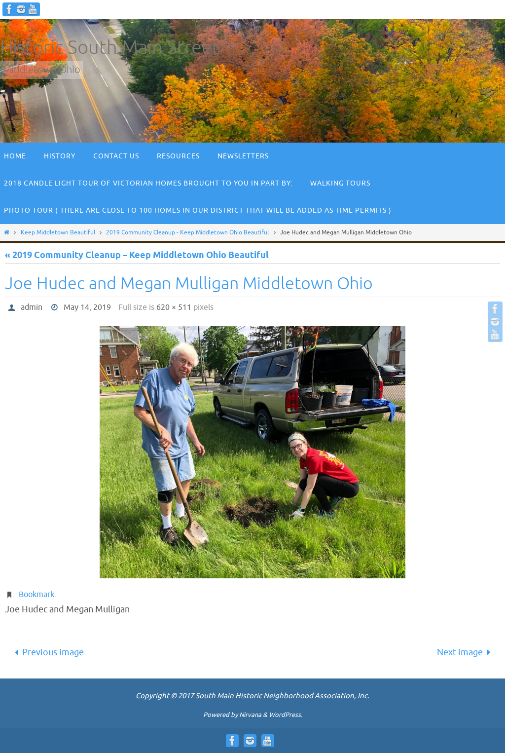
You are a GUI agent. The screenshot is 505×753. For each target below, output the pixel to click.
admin (31, 307)
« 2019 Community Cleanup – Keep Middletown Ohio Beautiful (137, 256)
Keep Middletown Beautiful (58, 232)
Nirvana (250, 715)
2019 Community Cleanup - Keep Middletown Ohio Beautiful (187, 232)
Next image (466, 652)
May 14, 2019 (87, 307)
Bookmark (36, 595)
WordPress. (285, 715)
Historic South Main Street (109, 48)
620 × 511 (173, 307)
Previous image (47, 652)
